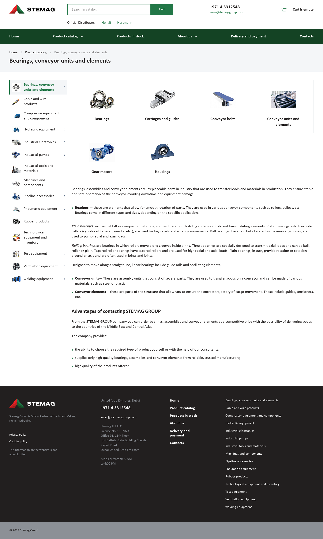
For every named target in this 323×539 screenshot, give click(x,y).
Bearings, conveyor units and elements (251, 400)
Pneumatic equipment (240, 469)
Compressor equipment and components (253, 415)
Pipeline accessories (239, 461)
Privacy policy (17, 434)
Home (14, 36)
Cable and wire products (242, 408)
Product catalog (65, 36)
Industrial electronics (239, 431)
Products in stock (130, 36)
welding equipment (238, 507)
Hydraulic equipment (239, 423)
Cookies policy (18, 441)
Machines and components (243, 453)
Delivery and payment (248, 36)
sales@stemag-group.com (226, 12)
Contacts (307, 36)
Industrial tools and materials (245, 446)
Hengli (106, 23)
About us (185, 36)
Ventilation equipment (240, 499)
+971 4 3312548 (225, 7)
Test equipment (236, 492)
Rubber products (236, 476)
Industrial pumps (236, 438)
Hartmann (124, 23)
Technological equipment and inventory (252, 484)
